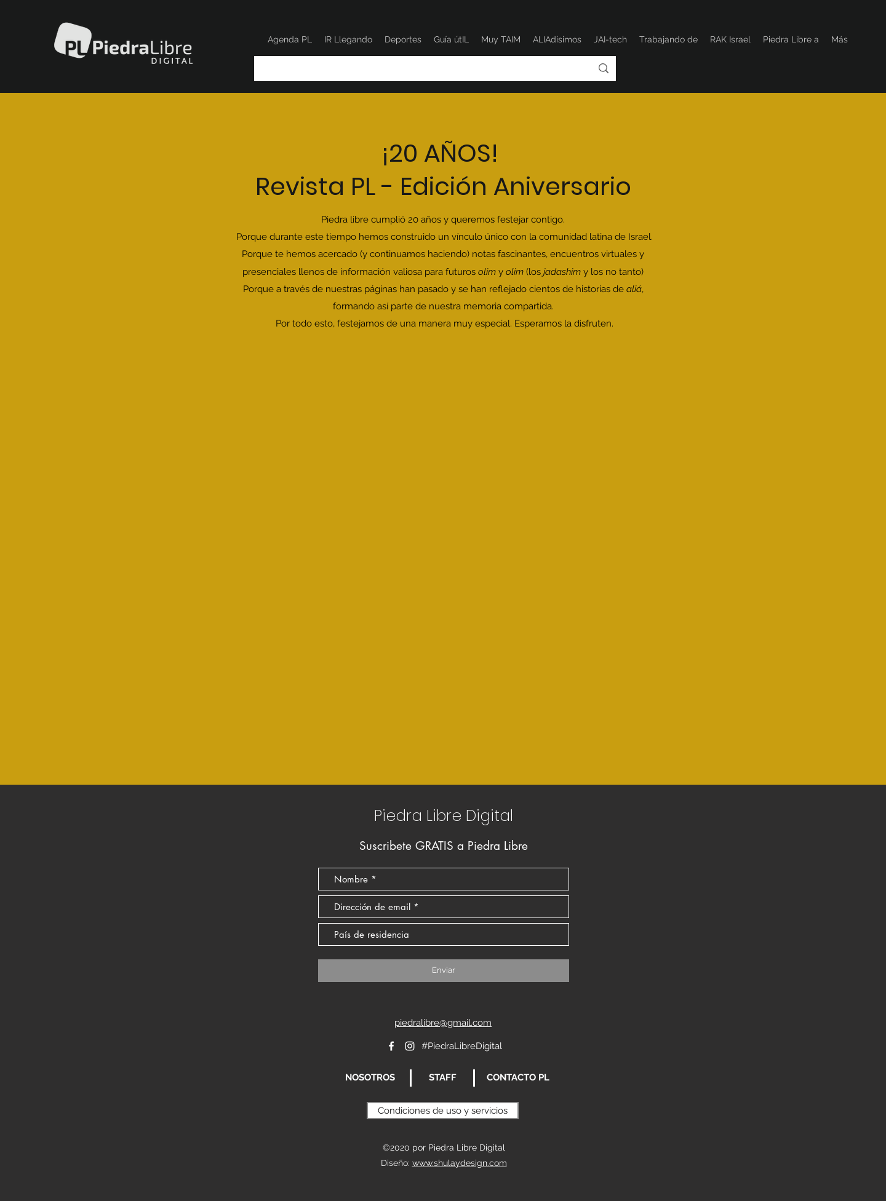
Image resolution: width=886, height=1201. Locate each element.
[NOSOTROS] (369, 1078)
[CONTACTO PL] (518, 1078)
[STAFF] (442, 1078)
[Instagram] (410, 1046)
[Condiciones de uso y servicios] (443, 1110)
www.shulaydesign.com (459, 1163)
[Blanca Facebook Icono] (391, 1046)
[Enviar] (443, 970)
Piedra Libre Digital (443, 815)
